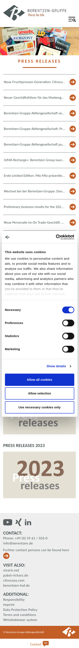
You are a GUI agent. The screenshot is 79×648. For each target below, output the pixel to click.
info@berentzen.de (18, 543)
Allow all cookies (39, 379)
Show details (56, 366)
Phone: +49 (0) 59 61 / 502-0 (25, 538)
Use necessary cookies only (39, 407)
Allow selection (39, 393)
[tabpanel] (39, 41)
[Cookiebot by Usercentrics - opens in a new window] (56, 237)
